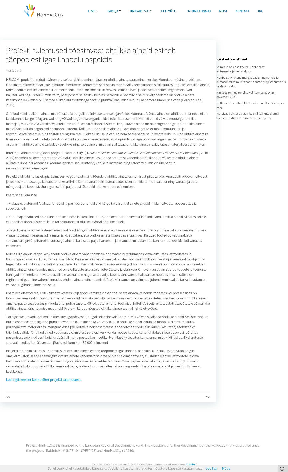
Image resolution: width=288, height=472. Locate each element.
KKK (260, 11)
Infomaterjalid (199, 11)
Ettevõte (171, 11)
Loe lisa (211, 468)
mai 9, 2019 (13, 71)
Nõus (226, 468)
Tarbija (115, 11)
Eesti (94, 11)
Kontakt (243, 11)
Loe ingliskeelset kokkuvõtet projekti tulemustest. (43, 380)
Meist (224, 11)
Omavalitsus (142, 11)
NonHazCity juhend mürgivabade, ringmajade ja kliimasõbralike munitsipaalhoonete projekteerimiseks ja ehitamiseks (251, 83)
